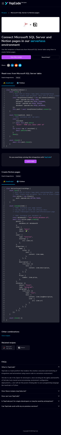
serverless (37, 41)
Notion (21, 348)
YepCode (47, 157)
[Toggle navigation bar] (3, 3)
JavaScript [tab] (8, 83)
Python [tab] (21, 83)
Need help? (46, 57)
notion (18, 176)
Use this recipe (16, 57)
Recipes (4, 13)
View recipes (6, 336)
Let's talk (30, 161)
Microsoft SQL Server (7, 347)
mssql (18, 77)
